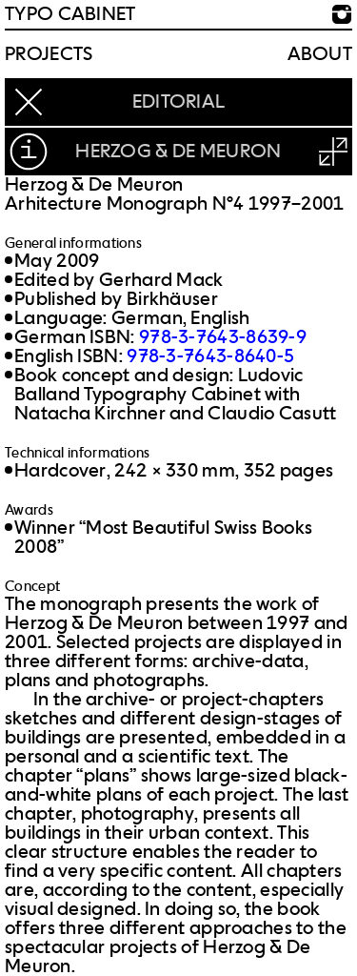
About (320, 54)
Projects (48, 54)
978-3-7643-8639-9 (223, 337)
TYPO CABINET (70, 14)
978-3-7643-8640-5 (210, 356)
